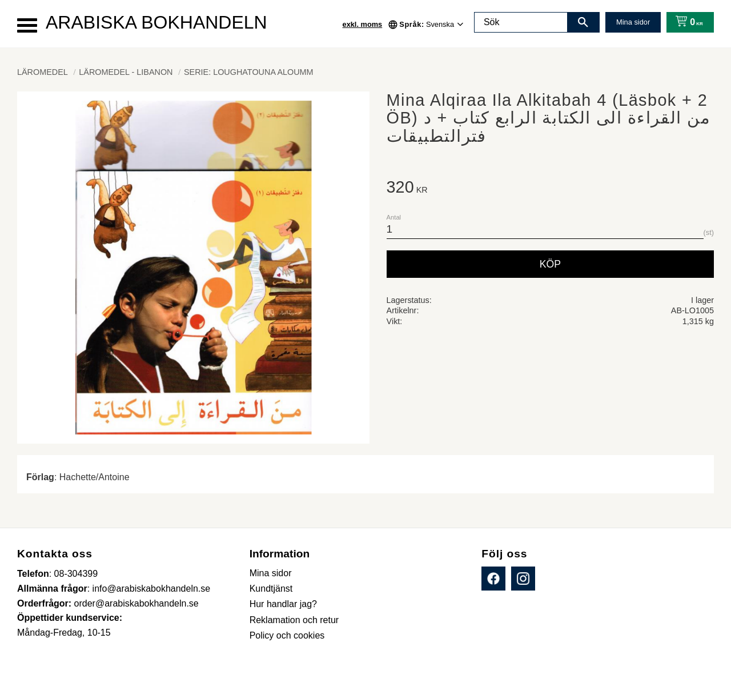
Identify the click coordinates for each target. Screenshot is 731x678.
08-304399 (76, 574)
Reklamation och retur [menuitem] (294, 620)
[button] (27, 25)
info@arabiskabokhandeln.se (152, 588)
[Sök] (583, 22)
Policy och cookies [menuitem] (287, 635)
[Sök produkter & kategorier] (521, 22)
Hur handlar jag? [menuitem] (283, 604)
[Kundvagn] (686, 22)
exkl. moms (363, 24)
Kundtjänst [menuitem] (271, 588)
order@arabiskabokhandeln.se (136, 603)
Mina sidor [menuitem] (271, 573)
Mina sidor (633, 22)
